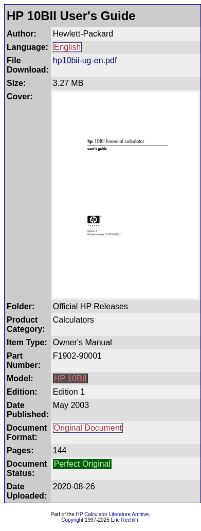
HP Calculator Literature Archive (112, 514)
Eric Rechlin (124, 520)
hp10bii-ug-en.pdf (85, 60)
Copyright (72, 520)
